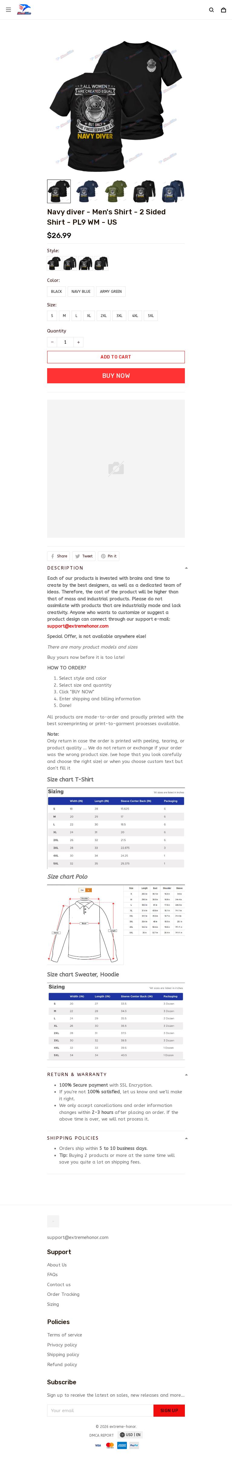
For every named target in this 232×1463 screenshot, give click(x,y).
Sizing (53, 1304)
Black (56, 291)
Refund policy (62, 1364)
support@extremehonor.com (77, 626)
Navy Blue (81, 291)
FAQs (52, 1274)
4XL (135, 316)
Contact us (59, 1284)
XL (89, 316)
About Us (57, 1265)
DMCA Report (101, 1435)
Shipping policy (63, 1354)
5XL (151, 316)
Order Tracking (63, 1294)
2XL (104, 316)
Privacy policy (62, 1345)
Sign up (169, 1410)
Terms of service (64, 1335)
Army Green (111, 291)
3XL (119, 316)
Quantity (56, 331)
